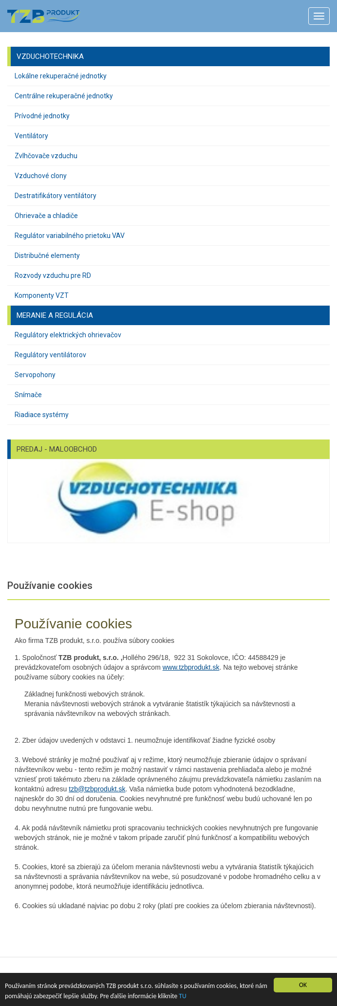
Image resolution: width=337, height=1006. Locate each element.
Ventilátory (31, 136)
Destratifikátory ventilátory (55, 196)
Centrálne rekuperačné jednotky (64, 96)
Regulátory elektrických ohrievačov (68, 335)
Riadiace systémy (42, 415)
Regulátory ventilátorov (50, 355)
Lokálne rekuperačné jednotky (61, 76)
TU (182, 996)
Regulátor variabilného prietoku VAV (70, 235)
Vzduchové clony (41, 176)
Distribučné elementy (47, 255)
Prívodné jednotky (42, 116)
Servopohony (35, 375)
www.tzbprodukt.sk (191, 667)
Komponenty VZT (42, 295)
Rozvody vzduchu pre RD (53, 275)
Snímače (28, 395)
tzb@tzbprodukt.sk (97, 789)
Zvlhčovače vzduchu (46, 156)
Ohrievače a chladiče (46, 215)
